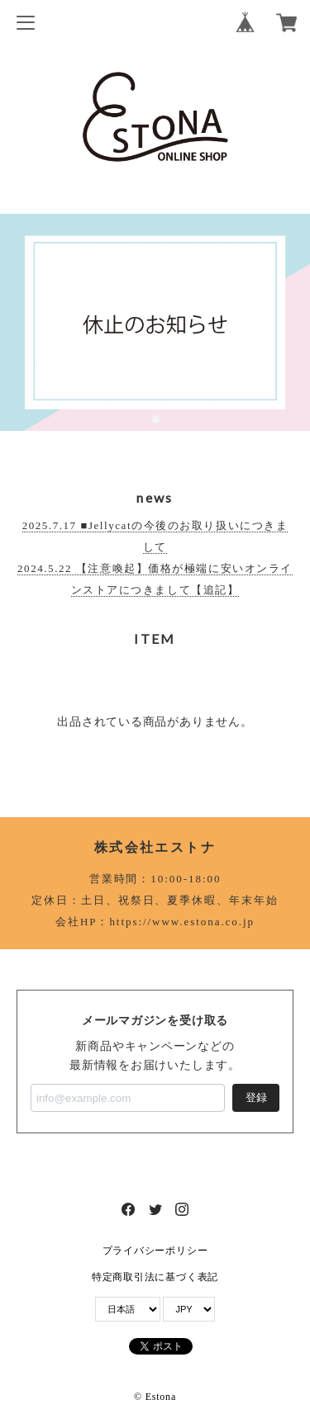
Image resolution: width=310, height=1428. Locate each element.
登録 (256, 1097)
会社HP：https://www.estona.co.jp (155, 921)
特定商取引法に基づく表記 (155, 1277)
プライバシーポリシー (155, 1250)
